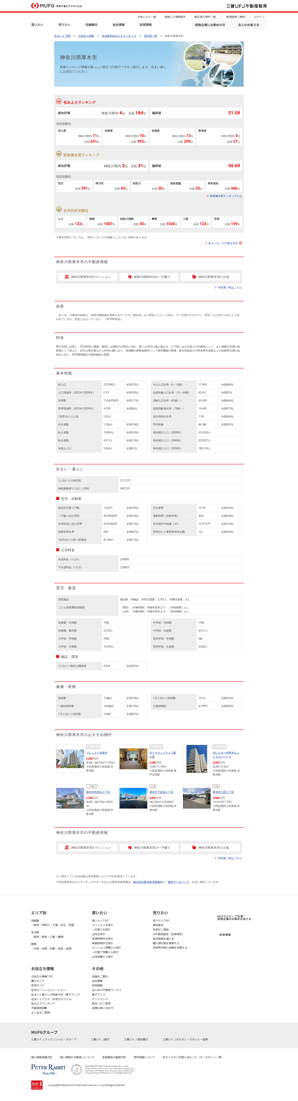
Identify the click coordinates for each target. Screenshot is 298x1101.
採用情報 (145, 24)
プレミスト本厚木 (96, 752)
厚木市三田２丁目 (223, 792)
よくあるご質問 (40, 1012)
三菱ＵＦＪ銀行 (100, 1039)
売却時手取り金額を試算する (170, 947)
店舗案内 (91, 24)
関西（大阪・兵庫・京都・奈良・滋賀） (52, 946)
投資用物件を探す (102, 938)
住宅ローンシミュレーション (48, 990)
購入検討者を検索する (166, 943)
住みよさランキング (43, 1003)
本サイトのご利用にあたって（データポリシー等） (193, 1057)
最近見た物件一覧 (205, 17)
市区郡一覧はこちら (230, 287)
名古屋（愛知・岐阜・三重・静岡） (48, 934)
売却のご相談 (161, 929)
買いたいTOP (100, 920)
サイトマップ (100, 999)
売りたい (64, 24)
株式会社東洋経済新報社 (147, 881)
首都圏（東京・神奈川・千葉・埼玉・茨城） (53, 923)
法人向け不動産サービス (106, 990)
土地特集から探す (102, 957)
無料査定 (158, 925)
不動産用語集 (39, 1008)
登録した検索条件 (175, 17)
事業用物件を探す (102, 943)
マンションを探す (102, 925)
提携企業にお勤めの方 (210, 24)
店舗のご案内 (100, 976)
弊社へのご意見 (101, 1003)
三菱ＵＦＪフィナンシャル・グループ (54, 1039)
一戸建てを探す (101, 929)
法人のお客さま (248, 24)
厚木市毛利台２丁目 (98, 792)
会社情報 (119, 24)
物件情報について (144, 1057)
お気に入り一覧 (146, 17)
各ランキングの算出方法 (225, 243)
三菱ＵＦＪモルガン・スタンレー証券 (185, 1039)
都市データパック (178, 881)
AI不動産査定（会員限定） (169, 934)
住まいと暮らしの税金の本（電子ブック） (56, 994)
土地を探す (98, 934)
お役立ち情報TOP (42, 976)
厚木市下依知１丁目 (161, 792)
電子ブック (98, 994)
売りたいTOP (161, 920)
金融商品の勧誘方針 (114, 1057)
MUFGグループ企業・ (234, 917)
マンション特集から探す (106, 947)
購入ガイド (37, 981)
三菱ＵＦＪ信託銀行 (136, 1039)
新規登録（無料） (237, 17)
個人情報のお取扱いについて (77, 1057)
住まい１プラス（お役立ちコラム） (52, 999)
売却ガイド (37, 985)
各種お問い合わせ (102, 1008)
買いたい (37, 24)
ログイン (259, 17)
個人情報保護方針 (41, 1057)
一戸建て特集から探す (105, 952)
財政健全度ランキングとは (226, 195)
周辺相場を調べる (163, 938)
